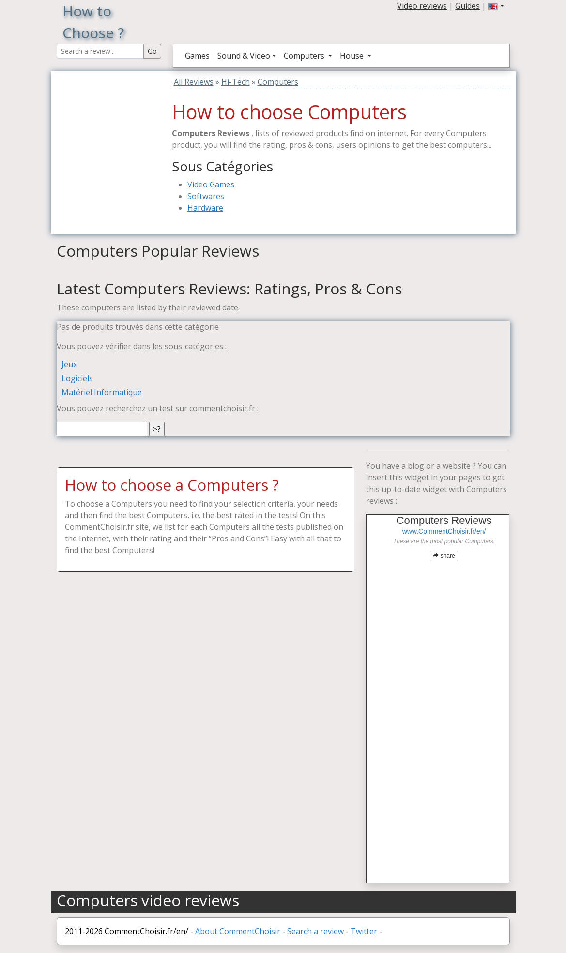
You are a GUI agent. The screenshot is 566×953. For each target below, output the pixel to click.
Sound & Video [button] (243, 55)
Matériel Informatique (101, 392)
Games (197, 55)
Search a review (315, 931)
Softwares (205, 196)
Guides (467, 5)
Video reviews (422, 5)
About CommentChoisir (237, 931)
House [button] (353, 55)
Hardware (205, 207)
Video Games (210, 184)
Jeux (69, 364)
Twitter (364, 931)
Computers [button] (305, 55)
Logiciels (77, 378)
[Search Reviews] (100, 51)
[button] (496, 5)
